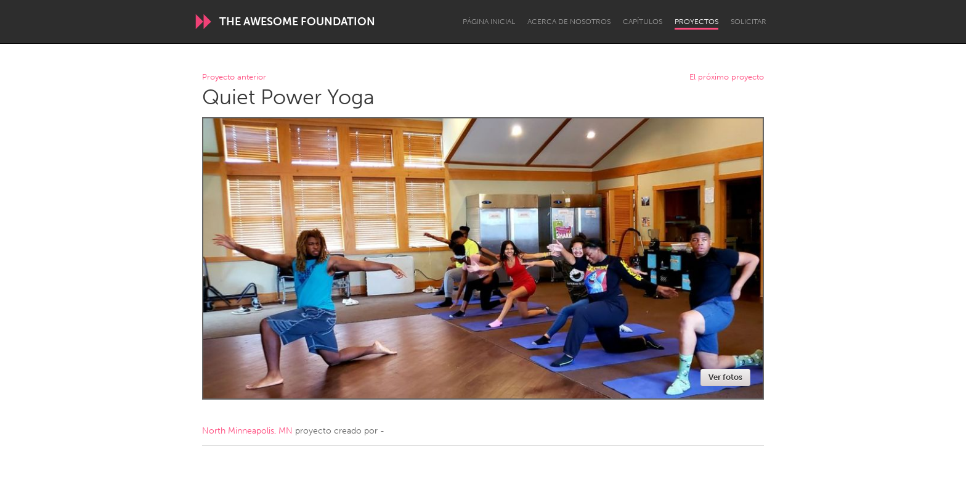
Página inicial (489, 21)
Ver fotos (725, 377)
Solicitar (748, 21)
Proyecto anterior (234, 77)
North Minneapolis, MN (247, 431)
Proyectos (696, 21)
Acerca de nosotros (569, 21)
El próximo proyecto (726, 77)
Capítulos (642, 21)
